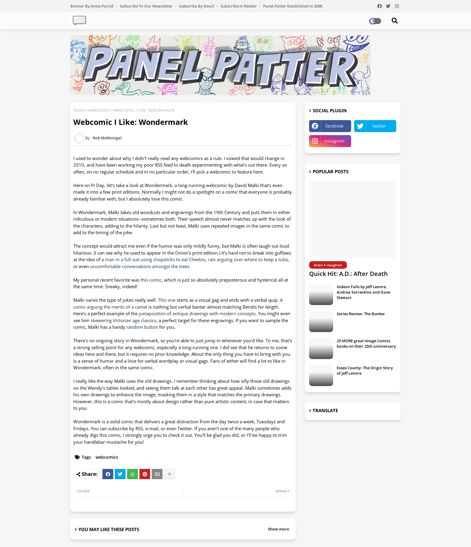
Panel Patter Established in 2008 (292, 6)
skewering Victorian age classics (123, 320)
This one (166, 300)
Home (79, 110)
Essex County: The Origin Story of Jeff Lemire (365, 370)
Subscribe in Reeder (239, 6)
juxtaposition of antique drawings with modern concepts (197, 313)
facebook (334, 126)
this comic (151, 280)
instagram (334, 141)
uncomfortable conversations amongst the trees (139, 266)
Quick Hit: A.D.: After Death (348, 274)
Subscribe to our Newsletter (147, 6)
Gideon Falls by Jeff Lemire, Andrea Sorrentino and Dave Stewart (363, 292)
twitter (379, 126)
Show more (278, 529)
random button (142, 327)
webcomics (99, 110)
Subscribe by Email (197, 6)
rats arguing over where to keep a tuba (248, 259)
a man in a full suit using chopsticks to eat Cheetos (153, 259)
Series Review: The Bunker (361, 313)
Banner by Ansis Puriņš (92, 6)
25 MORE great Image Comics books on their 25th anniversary (366, 343)
